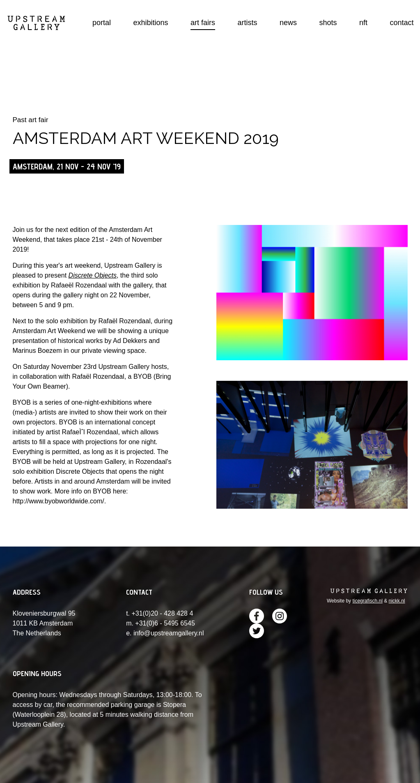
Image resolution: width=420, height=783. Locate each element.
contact (401, 23)
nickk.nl (396, 601)
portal (101, 23)
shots (328, 23)
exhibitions (150, 23)
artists (247, 23)
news (288, 23)
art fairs (202, 23)
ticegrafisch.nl (367, 601)
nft (363, 23)
